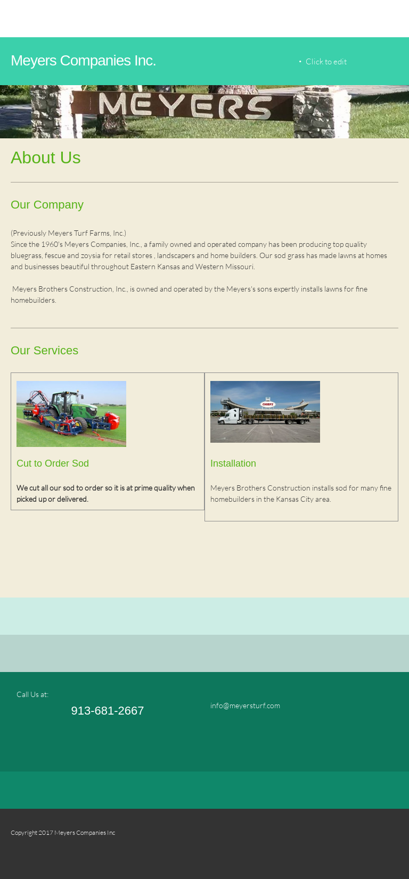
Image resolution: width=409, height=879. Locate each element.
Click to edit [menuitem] (326, 61)
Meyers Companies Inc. (83, 60)
